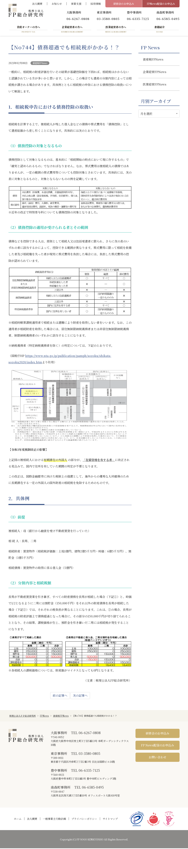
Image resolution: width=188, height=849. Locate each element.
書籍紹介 (159, 30)
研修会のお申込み (123, 4)
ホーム (17, 819)
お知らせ (57, 4)
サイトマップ (110, 819)
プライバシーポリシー (84, 819)
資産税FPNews (40, 63)
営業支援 (76, 4)
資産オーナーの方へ (28, 30)
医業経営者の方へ (116, 30)
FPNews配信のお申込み (161, 4)
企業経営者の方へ (72, 30)
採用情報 (96, 4)
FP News (150, 48)
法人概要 (37, 4)
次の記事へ (80, 696)
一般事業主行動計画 (54, 819)
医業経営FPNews (154, 85)
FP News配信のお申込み (157, 746)
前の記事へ (60, 696)
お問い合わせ (157, 758)
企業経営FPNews (154, 72)
